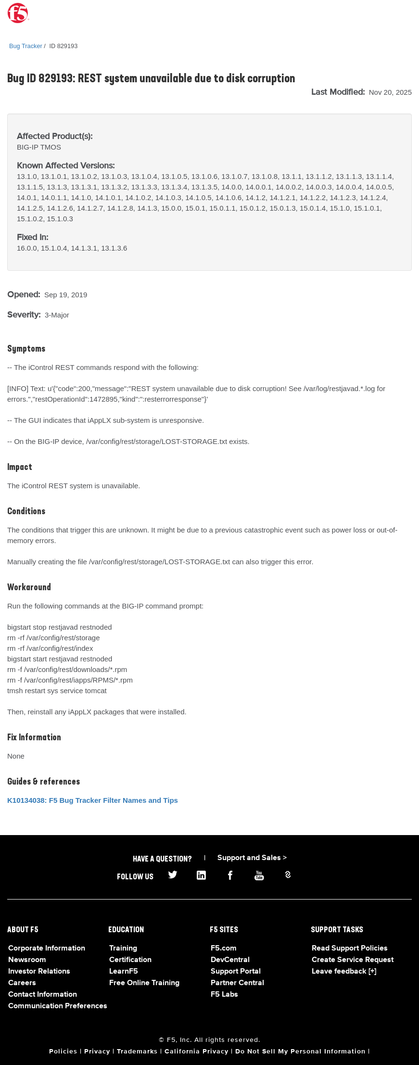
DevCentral (230, 960)
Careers (22, 983)
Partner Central (237, 983)
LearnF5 (123, 972)
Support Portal (236, 972)
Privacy (97, 1051)
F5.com (224, 948)
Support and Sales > (252, 858)
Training (123, 948)
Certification (130, 960)
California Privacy (197, 1051)
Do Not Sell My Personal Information (300, 1051)
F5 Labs (224, 995)
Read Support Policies (350, 948)
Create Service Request (353, 960)
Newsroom (27, 960)
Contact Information (42, 995)
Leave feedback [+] (344, 972)
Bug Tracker (25, 46)
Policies (63, 1051)
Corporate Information (46, 948)
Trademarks (137, 1051)
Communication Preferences (57, 1006)
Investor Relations (39, 972)
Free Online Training (144, 983)
